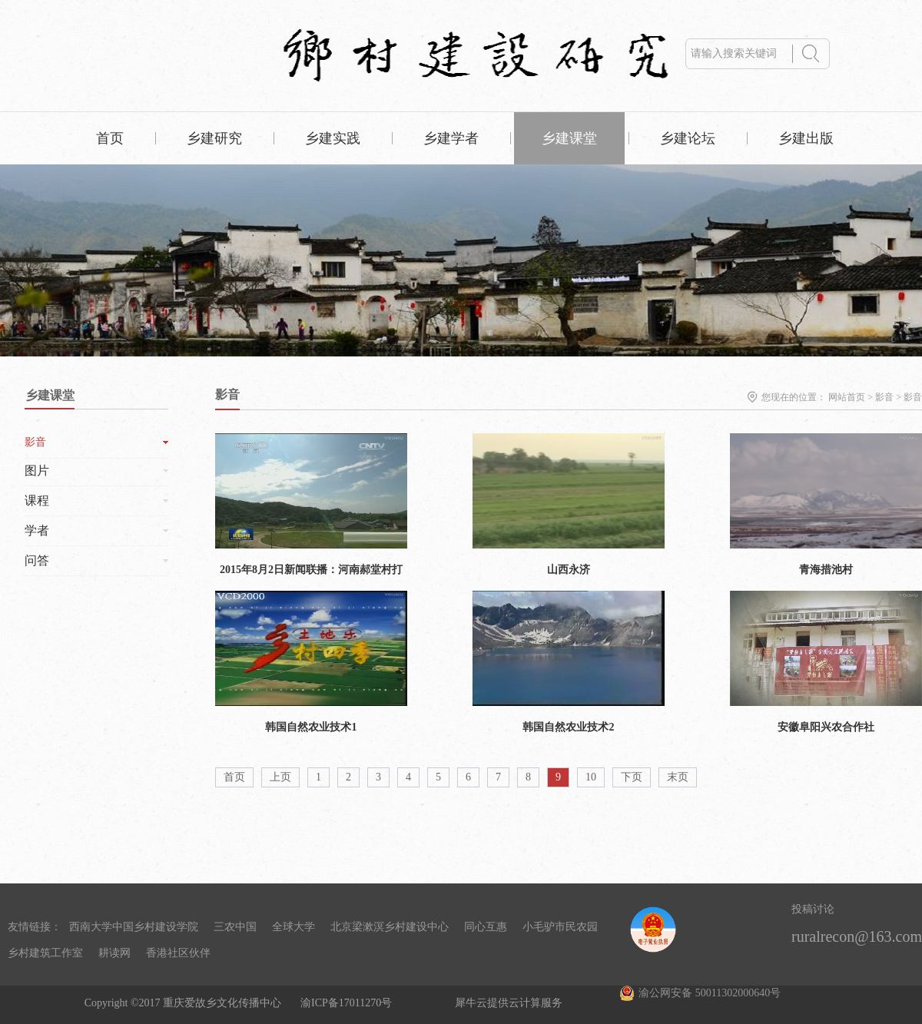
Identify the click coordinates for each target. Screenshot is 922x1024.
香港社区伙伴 (178, 953)
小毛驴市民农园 (560, 927)
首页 (110, 138)
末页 (677, 777)
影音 (884, 397)
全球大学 (293, 927)
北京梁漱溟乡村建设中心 (389, 927)
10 (590, 777)
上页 (280, 777)
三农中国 (235, 927)
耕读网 (114, 953)
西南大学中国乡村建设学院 (133, 927)
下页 (631, 777)
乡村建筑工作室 (45, 953)
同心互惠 (485, 927)
